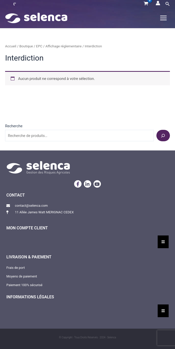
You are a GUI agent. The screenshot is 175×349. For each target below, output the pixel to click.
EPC (39, 46)
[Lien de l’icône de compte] (158, 3)
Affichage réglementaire (63, 46)
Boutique (26, 46)
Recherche (13, 126)
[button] (167, 4)
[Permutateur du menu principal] (163, 17)
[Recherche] (163, 135)
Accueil (10, 46)
